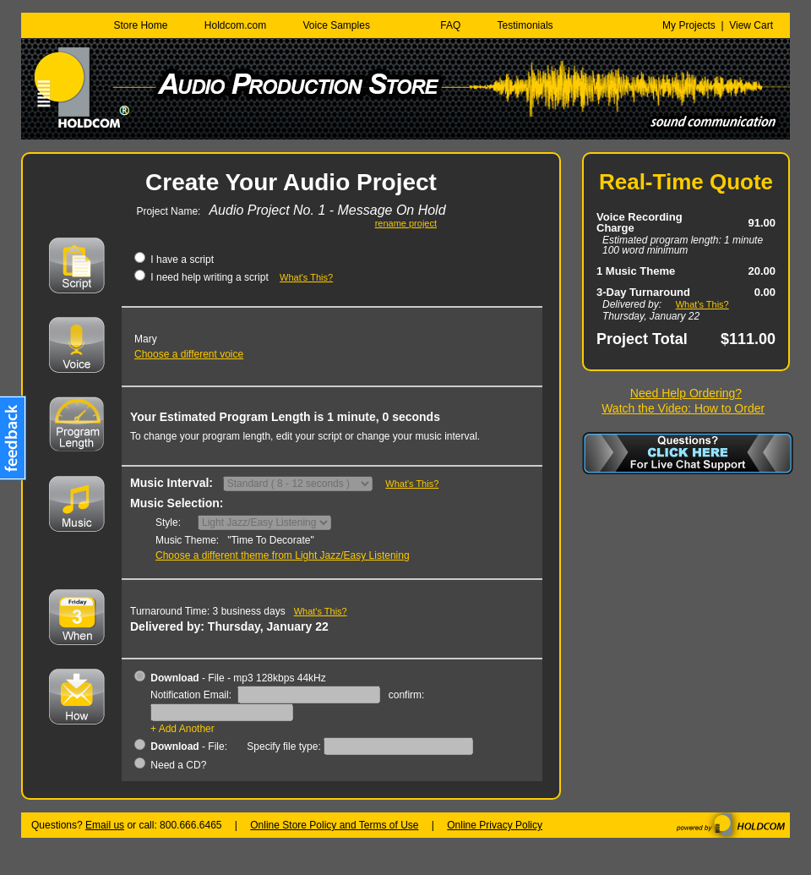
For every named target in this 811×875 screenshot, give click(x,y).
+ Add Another (182, 729)
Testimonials (525, 25)
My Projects (689, 25)
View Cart (751, 25)
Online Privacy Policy (494, 825)
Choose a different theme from (282, 555)
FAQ (450, 25)
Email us (104, 825)
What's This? (702, 304)
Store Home (140, 25)
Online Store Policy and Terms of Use (334, 825)
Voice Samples (336, 25)
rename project (406, 223)
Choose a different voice (188, 354)
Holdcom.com (235, 25)
